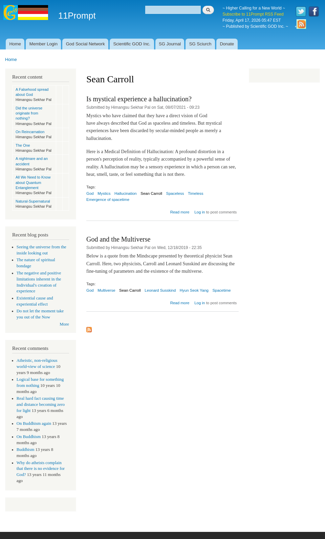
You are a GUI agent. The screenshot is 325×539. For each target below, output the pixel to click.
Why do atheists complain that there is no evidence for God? (41, 468)
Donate (227, 43)
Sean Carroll (151, 193)
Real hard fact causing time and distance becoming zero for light (41, 404)
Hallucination (125, 193)
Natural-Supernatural (33, 201)
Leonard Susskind (160, 290)
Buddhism (26, 449)
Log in (199, 212)
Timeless (195, 193)
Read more (180, 212)
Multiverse (106, 290)
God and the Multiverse (118, 239)
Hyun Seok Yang (194, 290)
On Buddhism (29, 436)
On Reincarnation (30, 132)
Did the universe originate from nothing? (29, 113)
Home (15, 43)
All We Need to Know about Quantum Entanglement (33, 182)
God (90, 193)
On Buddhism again (34, 423)
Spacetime (221, 290)
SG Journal (170, 43)
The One (23, 145)
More (64, 324)
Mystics (104, 193)
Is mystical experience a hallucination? (139, 99)
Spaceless (175, 193)
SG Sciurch (200, 43)
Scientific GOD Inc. (131, 43)
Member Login (43, 43)
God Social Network (85, 43)
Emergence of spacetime (107, 200)
